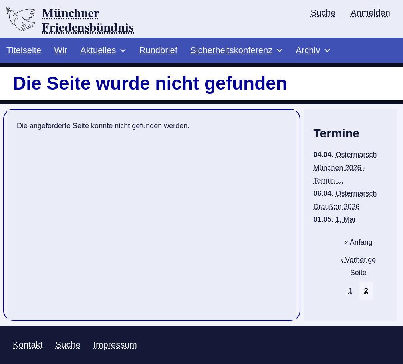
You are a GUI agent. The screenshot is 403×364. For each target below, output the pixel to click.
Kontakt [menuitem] (28, 345)
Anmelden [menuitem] (370, 13)
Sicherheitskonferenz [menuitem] (231, 50)
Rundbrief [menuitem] (158, 50)
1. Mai (345, 219)
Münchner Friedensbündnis (88, 20)
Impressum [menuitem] (115, 345)
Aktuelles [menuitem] (98, 50)
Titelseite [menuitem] (23, 50)
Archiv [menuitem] (308, 50)
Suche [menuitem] (323, 13)
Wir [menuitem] (60, 50)
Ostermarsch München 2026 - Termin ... (345, 168)
